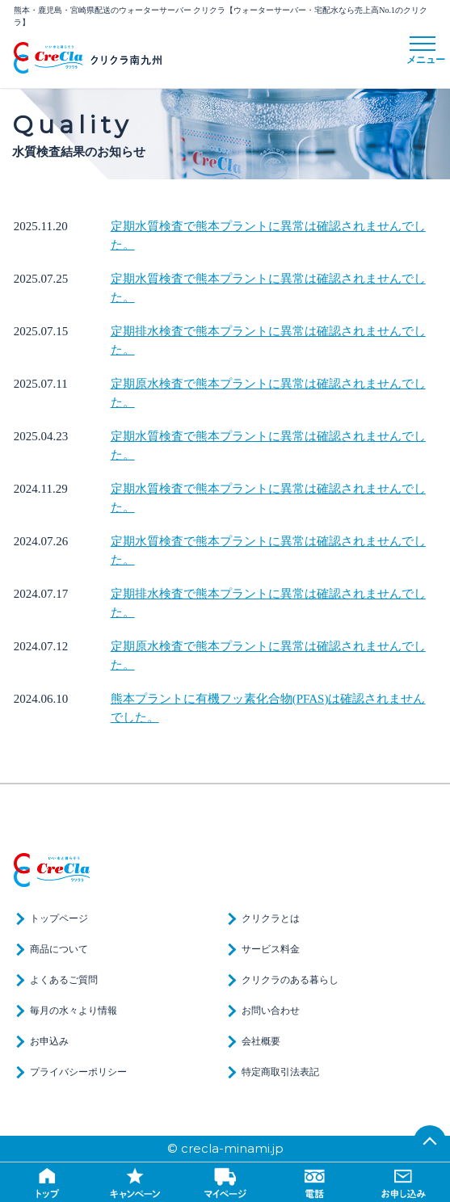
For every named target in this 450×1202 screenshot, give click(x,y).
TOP (430, 1141)
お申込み (49, 1041)
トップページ (59, 918)
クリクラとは (271, 918)
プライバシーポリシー (78, 1072)
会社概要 (261, 1041)
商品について (59, 949)
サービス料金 (271, 949)
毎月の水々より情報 (73, 1010)
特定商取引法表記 (280, 1072)
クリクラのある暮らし (290, 980)
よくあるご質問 (64, 980)
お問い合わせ (271, 1010)
